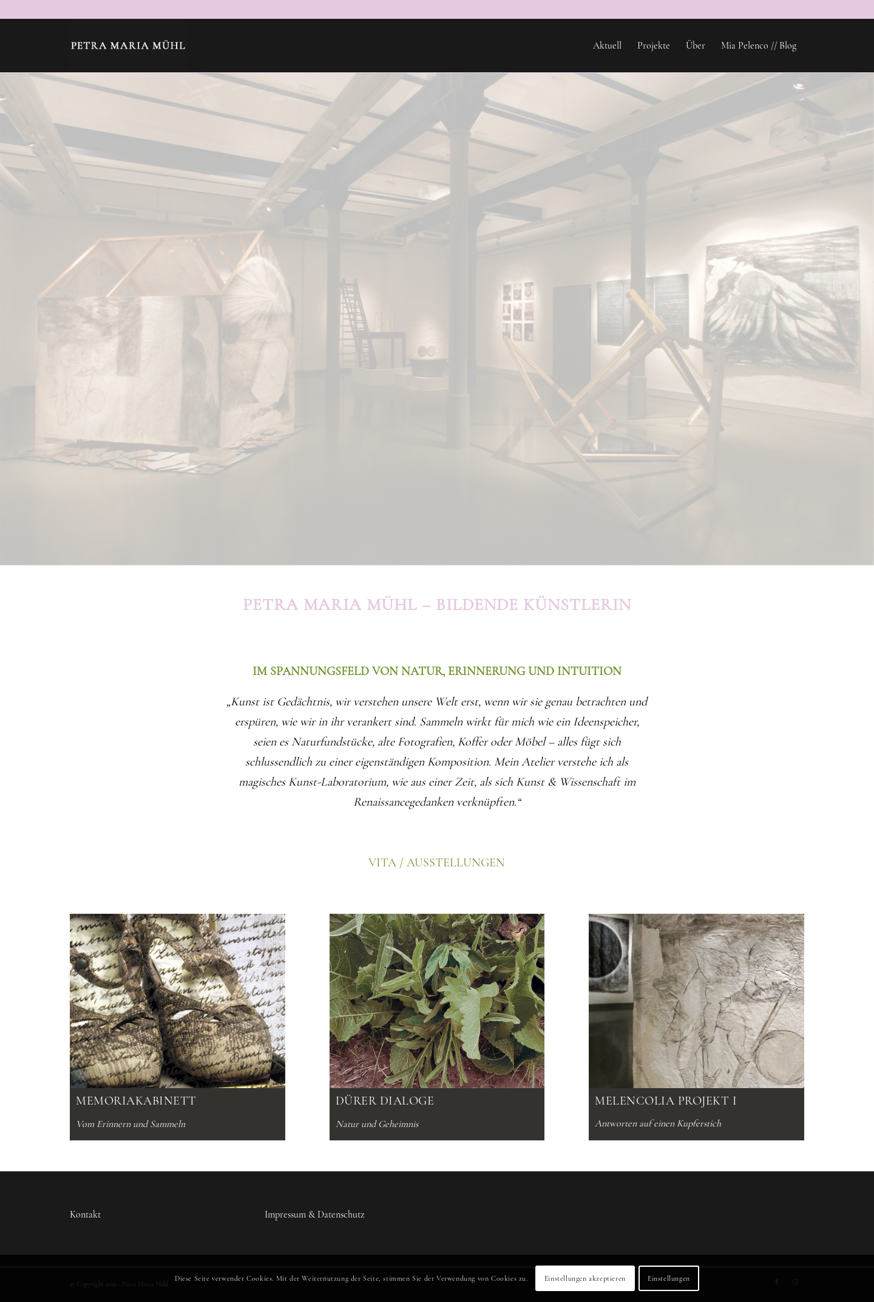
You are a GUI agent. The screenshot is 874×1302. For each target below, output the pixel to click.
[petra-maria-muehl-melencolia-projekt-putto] (696, 1001)
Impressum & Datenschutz (314, 1214)
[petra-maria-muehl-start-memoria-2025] (177, 1001)
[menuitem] (607, 45)
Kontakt (85, 1214)
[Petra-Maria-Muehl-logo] (128, 45)
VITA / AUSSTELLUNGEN (436, 863)
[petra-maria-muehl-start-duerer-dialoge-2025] (437, 1001)
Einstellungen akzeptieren (585, 1278)
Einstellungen (669, 1278)
